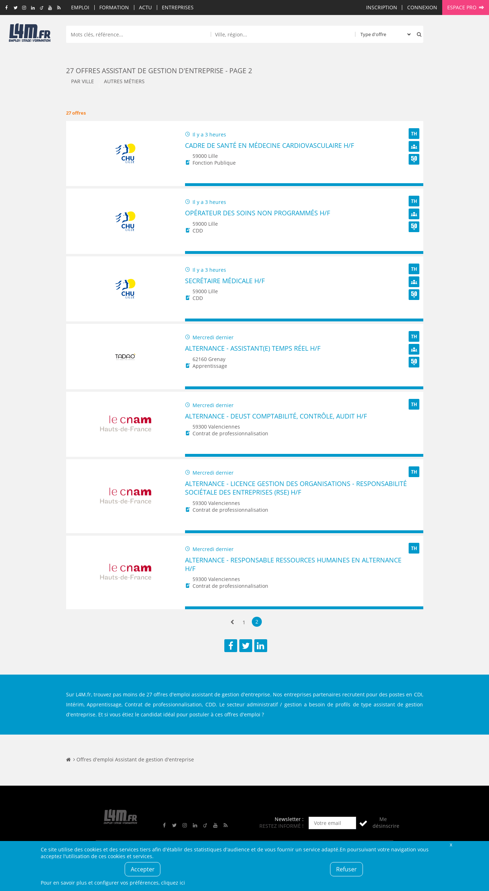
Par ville (82, 81)
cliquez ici (173, 882)
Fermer (451, 844)
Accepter (143, 869)
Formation (114, 7)
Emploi (80, 7)
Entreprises (178, 7)
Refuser (346, 869)
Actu (145, 7)
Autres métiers (124, 81)
